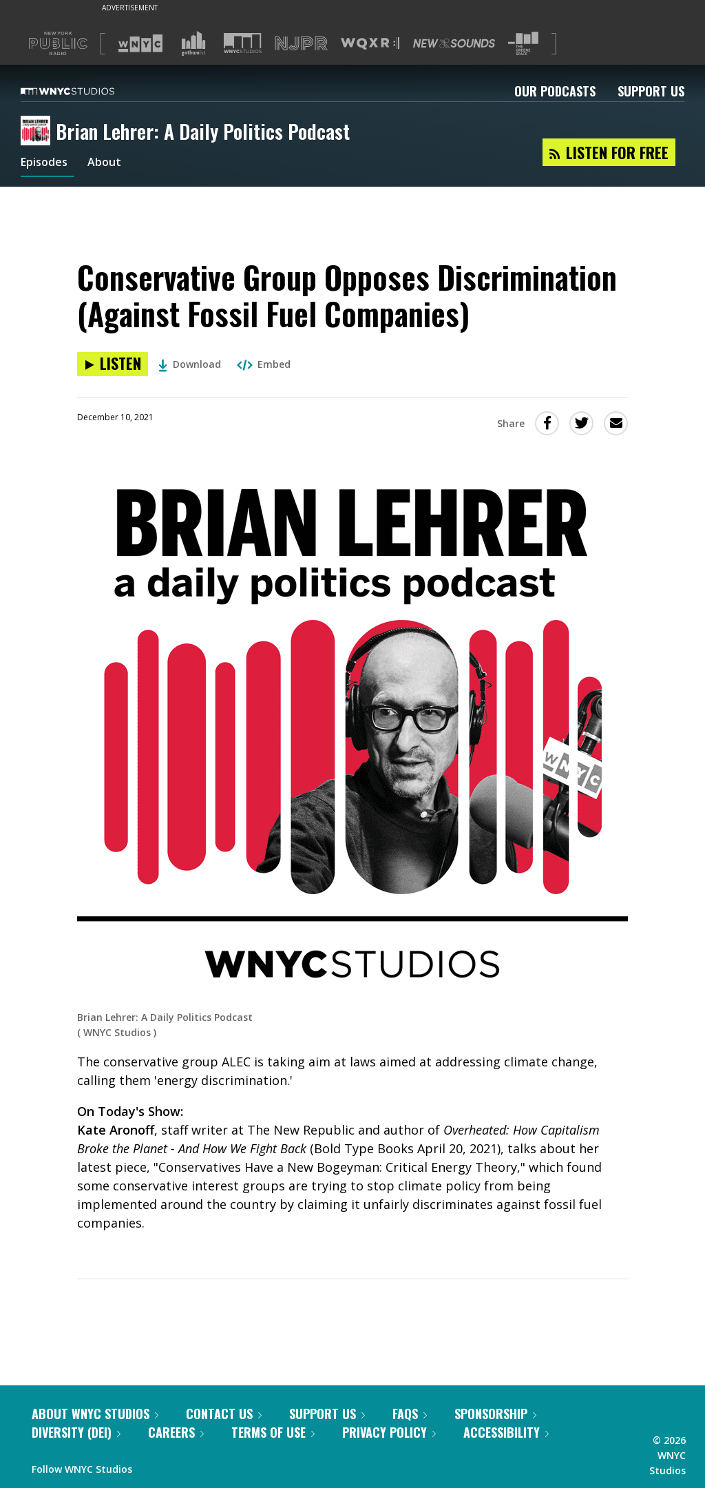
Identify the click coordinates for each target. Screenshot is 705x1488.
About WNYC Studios (95, 1414)
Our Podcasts (555, 91)
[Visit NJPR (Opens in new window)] (301, 44)
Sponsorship (495, 1414)
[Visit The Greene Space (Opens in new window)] (523, 44)
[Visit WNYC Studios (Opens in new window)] (243, 43)
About (112, 164)
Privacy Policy (389, 1432)
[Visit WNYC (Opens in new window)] (140, 43)
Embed (264, 364)
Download (189, 364)
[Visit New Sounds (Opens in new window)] (454, 43)
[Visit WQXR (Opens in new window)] (370, 43)
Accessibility (506, 1432)
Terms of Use (273, 1432)
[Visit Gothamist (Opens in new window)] (193, 43)
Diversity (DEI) (76, 1432)
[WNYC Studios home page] (85, 91)
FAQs (409, 1414)
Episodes (47, 164)
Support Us (651, 91)
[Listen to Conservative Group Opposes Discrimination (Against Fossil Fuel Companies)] (112, 364)
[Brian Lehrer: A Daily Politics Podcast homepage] (38, 131)
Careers (176, 1432)
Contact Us (224, 1414)
